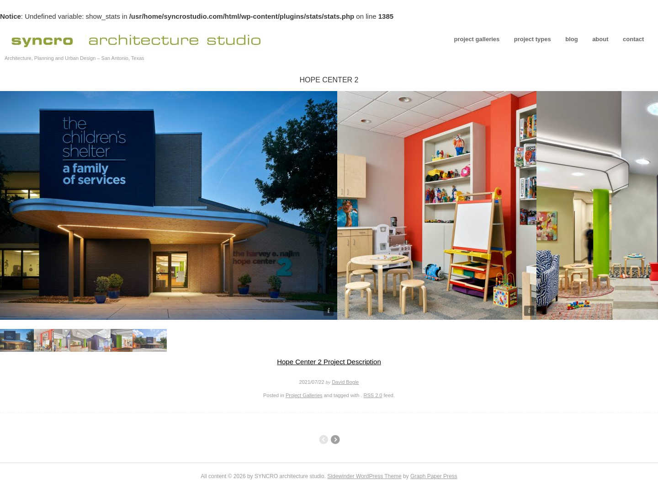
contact (633, 39)
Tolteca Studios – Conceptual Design (335, 439)
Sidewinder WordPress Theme (364, 476)
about (600, 39)
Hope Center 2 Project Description (329, 362)
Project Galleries (304, 395)
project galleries (477, 39)
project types (532, 39)
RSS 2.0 (373, 395)
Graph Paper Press (433, 476)
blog (571, 39)
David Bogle (345, 382)
